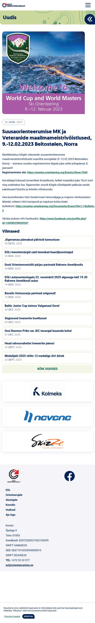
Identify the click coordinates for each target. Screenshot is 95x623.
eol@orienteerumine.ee (19, 565)
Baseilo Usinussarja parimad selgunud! (30, 293)
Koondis (10, 504)
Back (90, 19)
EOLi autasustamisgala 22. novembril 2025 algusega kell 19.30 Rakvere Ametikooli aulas (46, 278)
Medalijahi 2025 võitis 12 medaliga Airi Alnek (34, 356)
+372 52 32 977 (21, 560)
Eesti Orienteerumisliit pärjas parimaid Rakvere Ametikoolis (44, 264)
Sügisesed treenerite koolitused (25, 318)
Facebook (69, 476)
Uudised (10, 509)
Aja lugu (10, 514)
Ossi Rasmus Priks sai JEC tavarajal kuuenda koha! (38, 331)
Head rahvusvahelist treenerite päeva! (29, 343)
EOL (8, 489)
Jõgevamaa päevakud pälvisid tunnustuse (32, 239)
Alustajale (11, 499)
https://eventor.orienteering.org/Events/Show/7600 (57, 172)
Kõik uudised (47, 369)
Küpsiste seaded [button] (12, 616)
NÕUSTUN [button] (28, 616)
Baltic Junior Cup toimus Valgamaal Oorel (32, 305)
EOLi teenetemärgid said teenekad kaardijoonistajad (39, 252)
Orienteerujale (14, 494)
